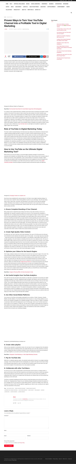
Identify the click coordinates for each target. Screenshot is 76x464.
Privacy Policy (21, 442)
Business (51, 3)
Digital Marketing (35, 3)
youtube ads (7, 391)
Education (43, 6)
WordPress (44, 3)
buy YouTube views (23, 123)
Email (5, 435)
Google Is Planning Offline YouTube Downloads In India (21, 272)
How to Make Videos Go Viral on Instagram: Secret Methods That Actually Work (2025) (64, 47)
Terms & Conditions (48, 458)
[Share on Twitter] (33, 56)
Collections (9, 9)
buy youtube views (10, 388)
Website (28, 435)
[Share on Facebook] (19, 56)
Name (5, 430)
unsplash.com (22, 195)
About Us (24, 9)
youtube (42, 390)
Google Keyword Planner (25, 261)
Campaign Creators (14, 195)
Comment (6, 415)
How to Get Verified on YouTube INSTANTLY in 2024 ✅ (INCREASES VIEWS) (64, 25)
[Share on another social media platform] (47, 56)
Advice (7, 6)
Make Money (18, 6)
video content (30, 390)
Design (27, 3)
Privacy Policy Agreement (9, 441)
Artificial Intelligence (19, 3)
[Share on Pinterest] (44, 56)
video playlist (37, 390)
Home (7, 3)
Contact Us (37, 9)
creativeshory (25, 399)
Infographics (58, 3)
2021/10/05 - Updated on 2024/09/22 (15, 29)
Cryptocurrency (51, 6)
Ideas (12, 6)
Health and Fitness (34, 6)
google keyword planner (31, 388)
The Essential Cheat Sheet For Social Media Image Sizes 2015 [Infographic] (25, 108)
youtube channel (22, 391)
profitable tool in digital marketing (11, 390)
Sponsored (65, 3)
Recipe (68, 6)
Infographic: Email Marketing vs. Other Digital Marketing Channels (23, 354)
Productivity (17, 9)
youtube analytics (14, 391)
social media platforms (23, 390)
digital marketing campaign (20, 388)
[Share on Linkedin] (41, 56)
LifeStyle (25, 6)
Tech (11, 3)
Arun (6, 29)
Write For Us (31, 9)
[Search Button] (71, 12)
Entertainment (61, 6)
